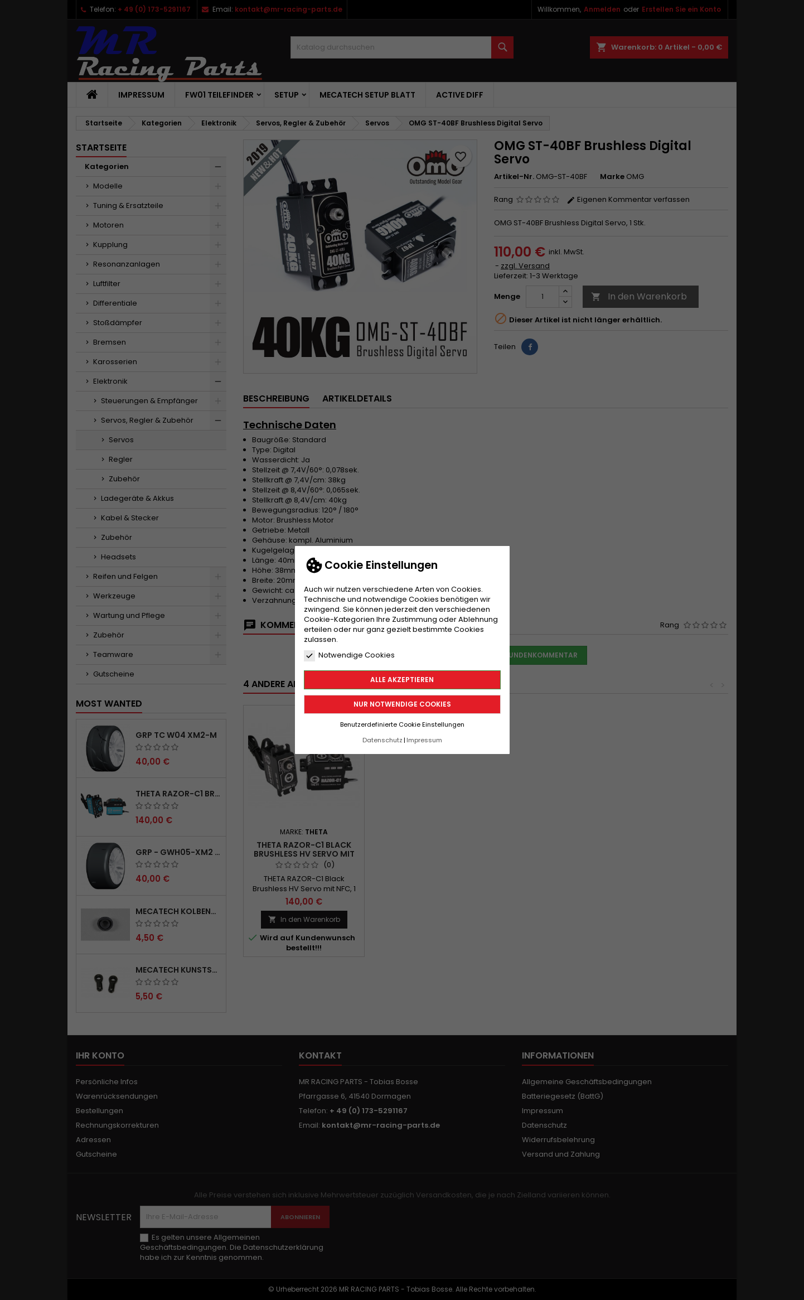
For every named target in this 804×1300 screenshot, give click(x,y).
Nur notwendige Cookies (402, 704)
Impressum (424, 740)
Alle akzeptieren (402, 679)
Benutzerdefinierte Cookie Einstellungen (402, 724)
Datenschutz (382, 740)
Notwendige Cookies (349, 655)
